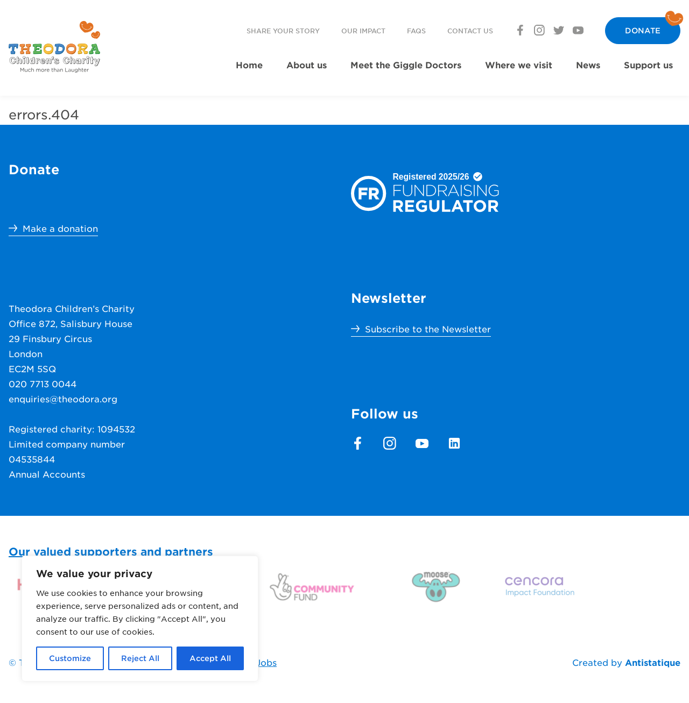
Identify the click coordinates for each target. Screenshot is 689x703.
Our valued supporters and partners (111, 551)
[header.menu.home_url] (54, 47)
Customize (70, 658)
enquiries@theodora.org (63, 398)
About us (306, 64)
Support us (648, 64)
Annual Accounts (47, 473)
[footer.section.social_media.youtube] (578, 30)
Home (249, 64)
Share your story (283, 30)
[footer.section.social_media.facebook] (520, 30)
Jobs (266, 662)
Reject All (140, 658)
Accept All (210, 658)
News (588, 64)
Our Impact (363, 30)
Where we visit (518, 64)
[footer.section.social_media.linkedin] (454, 443)
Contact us (470, 30)
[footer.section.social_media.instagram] (539, 30)
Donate (642, 30)
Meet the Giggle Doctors (405, 64)
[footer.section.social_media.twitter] (558, 30)
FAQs (416, 30)
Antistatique (652, 662)
